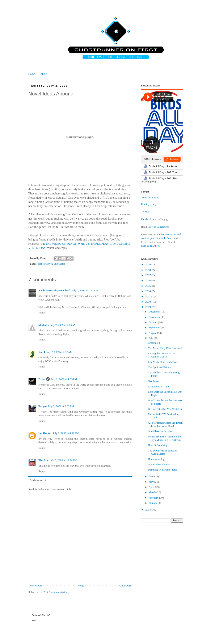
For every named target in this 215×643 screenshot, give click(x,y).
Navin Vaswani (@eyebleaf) (54, 290)
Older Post (125, 585)
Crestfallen (154, 342)
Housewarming (156, 459)
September (155, 327)
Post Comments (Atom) (56, 592)
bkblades (43, 325)
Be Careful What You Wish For (165, 408)
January (153, 502)
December (155, 311)
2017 (148, 275)
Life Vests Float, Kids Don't (163, 362)
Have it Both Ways (158, 445)
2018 (148, 269)
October (153, 322)
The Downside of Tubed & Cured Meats (162, 452)
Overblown (154, 381)
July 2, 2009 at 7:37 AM (59, 352)
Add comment (38, 480)
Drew (41, 379)
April (152, 487)
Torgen (42, 406)
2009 (148, 307)
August (153, 332)
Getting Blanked (150, 245)
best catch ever (45, 263)
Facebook (146, 219)
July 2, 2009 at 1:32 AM (85, 290)
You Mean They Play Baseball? (165, 348)
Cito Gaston (59, 263)
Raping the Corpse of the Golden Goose (161, 355)
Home (31, 74)
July (151, 338)
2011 (148, 296)
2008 (148, 509)
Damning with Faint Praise (162, 469)
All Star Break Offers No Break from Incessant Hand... (165, 424)
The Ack (43, 460)
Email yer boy (149, 204)
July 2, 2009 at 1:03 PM (64, 379)
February (154, 497)
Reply (41, 312)
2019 (148, 264)
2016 (148, 280)
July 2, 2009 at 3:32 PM (61, 406)
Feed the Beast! (150, 197)
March (152, 492)
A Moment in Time (158, 386)
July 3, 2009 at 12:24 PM (63, 460)
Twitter (145, 211)
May (151, 481)
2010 (148, 301)
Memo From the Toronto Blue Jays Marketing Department (164, 438)
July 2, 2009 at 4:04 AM (63, 325)
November (155, 317)
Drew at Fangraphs (157, 226)
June (151, 476)
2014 (148, 291)
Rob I (41, 352)
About (44, 74)
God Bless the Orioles (160, 431)
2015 (148, 285)
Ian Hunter (44, 433)
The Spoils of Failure (159, 367)
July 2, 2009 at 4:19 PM (66, 433)
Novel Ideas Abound (159, 464)
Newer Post (35, 585)
